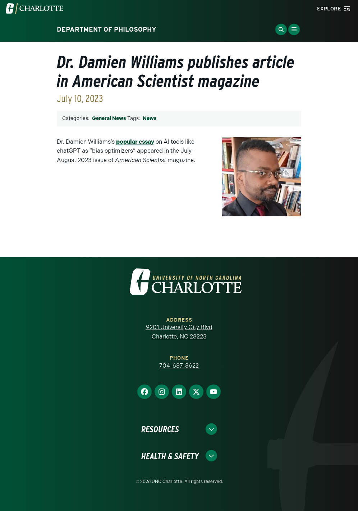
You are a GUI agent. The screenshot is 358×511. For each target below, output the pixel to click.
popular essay (135, 141)
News (149, 118)
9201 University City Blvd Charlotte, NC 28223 (179, 332)
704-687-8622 (179, 365)
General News (109, 118)
